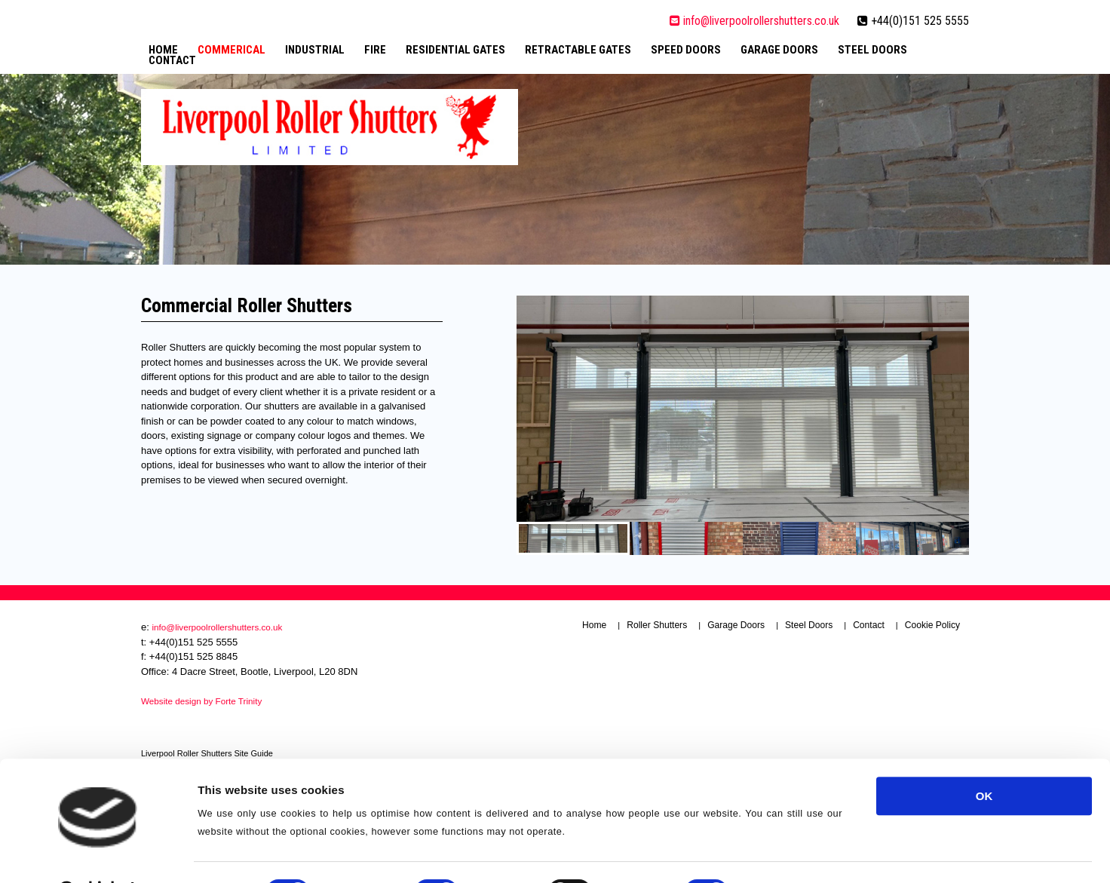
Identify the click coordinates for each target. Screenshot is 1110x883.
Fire (375, 49)
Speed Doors (686, 49)
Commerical (231, 49)
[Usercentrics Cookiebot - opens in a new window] (98, 782)
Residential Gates (455, 49)
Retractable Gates (578, 49)
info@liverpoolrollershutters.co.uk (754, 21)
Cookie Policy (932, 625)
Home (163, 49)
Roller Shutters (657, 625)
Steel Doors (872, 49)
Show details (791, 782)
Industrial (315, 49)
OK (984, 686)
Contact (172, 60)
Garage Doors (779, 49)
